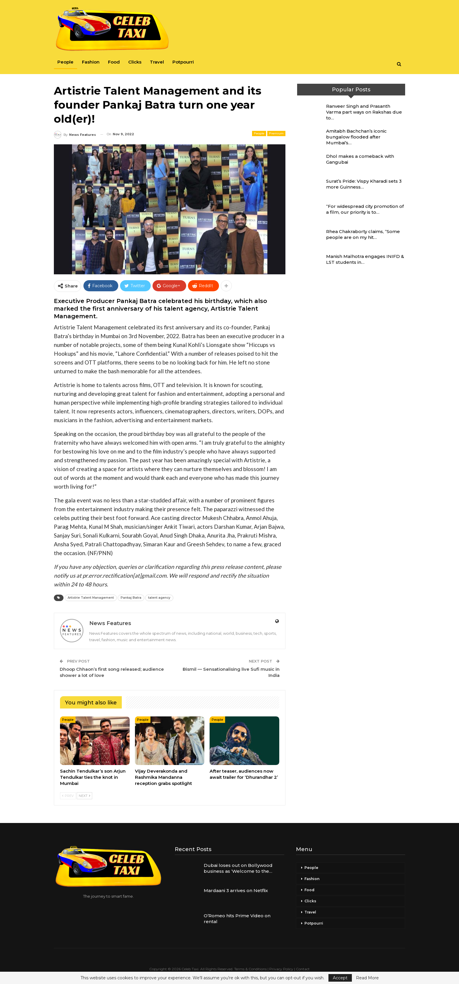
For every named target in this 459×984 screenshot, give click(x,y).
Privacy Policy (281, 969)
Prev (68, 796)
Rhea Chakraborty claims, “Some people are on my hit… (363, 234)
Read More (367, 978)
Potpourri (183, 62)
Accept (340, 977)
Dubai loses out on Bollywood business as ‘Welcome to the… (238, 868)
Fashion (91, 62)
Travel (157, 62)
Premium (276, 133)
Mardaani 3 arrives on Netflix (236, 890)
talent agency (159, 598)
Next (84, 796)
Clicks (134, 62)
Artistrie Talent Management (91, 598)
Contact (303, 969)
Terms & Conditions (250, 969)
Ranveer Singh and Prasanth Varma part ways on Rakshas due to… (364, 112)
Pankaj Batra (131, 598)
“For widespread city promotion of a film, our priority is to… (365, 209)
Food (114, 62)
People (65, 62)
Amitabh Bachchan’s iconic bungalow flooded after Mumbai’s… (356, 137)
